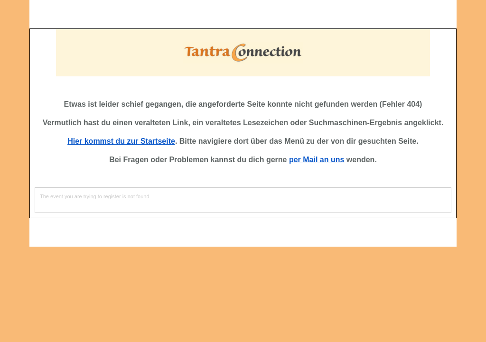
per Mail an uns (316, 160)
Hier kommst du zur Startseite (121, 141)
